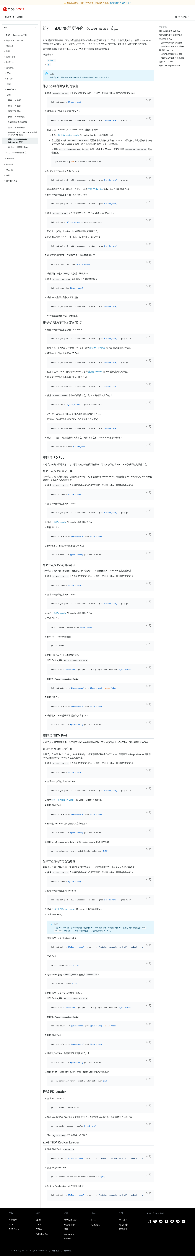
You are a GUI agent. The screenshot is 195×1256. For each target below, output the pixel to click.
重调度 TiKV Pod (97, 307)
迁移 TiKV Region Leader (68, 127)
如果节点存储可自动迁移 (171, 43)
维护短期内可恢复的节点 (169, 31)
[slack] (172, 1044)
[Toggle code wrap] (146, 100)
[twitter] (155, 1044)
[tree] (20, 108)
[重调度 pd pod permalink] (66, 398)
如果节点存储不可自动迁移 (172, 46)
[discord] (178, 1044)
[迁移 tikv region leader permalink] (81, 976)
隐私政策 (46, 1073)
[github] (149, 1044)
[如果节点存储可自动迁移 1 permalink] (74, 645)
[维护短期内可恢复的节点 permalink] (80, 86)
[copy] (150, 100)
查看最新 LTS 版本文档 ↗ (120, 3)
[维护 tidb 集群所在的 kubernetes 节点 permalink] (120, 28)
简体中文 (182, 16)
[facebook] (166, 1044)
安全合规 (57, 1073)
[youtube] (183, 1044)
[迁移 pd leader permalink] (68, 932)
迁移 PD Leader (95, 174)
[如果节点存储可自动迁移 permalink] (74, 412)
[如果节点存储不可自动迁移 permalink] (77, 491)
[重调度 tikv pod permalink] (69, 632)
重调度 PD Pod (95, 327)
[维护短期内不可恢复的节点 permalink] (84, 285)
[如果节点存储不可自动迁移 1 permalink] (77, 739)
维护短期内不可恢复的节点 (170, 35)
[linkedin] (161, 1044)
